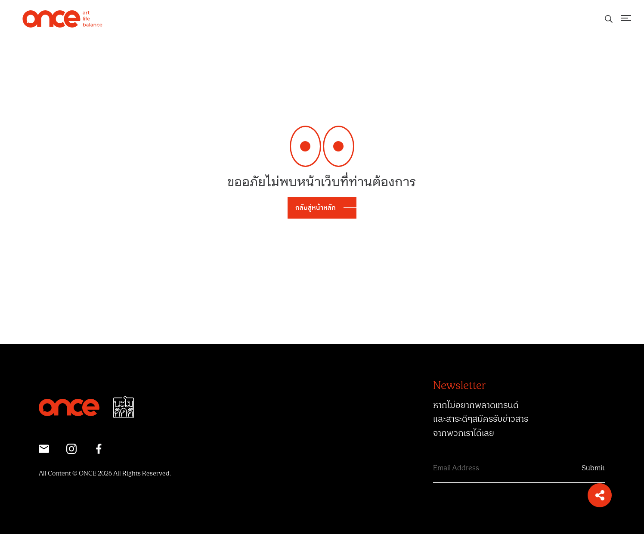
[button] (600, 495)
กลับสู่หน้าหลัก (315, 207)
